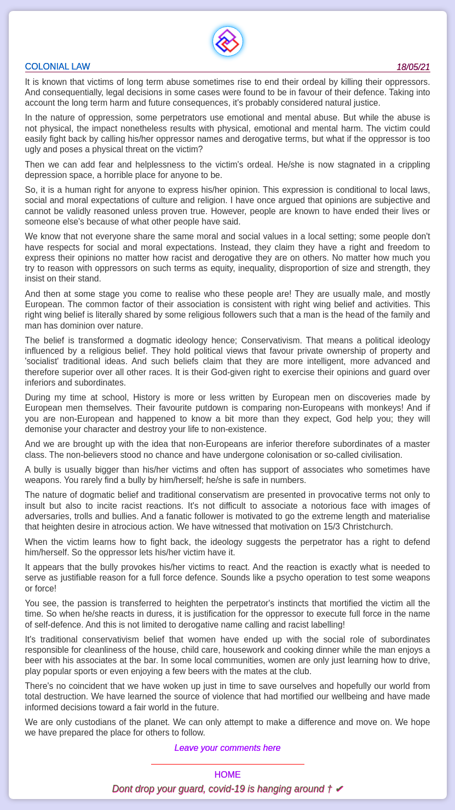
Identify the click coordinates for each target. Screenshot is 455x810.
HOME (228, 774)
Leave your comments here (228, 747)
